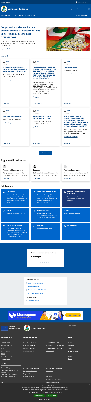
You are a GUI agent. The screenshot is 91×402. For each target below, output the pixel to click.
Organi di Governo (6, 342)
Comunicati (71, 345)
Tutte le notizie (45, 153)
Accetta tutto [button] (39, 395)
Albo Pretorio (49, 371)
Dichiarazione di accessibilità (53, 379)
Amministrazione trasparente (54, 368)
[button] (46, 399)
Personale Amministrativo (8, 357)
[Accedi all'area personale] (82, 2)
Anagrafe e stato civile (29, 342)
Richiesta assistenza (28, 377)
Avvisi (5, 23)
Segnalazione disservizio (30, 371)
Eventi (70, 359)
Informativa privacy (51, 374)
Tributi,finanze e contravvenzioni (55, 345)
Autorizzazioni (50, 351)
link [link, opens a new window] (61, 392)
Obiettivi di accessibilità (52, 382)
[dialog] (45, 392)
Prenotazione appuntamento (31, 368)
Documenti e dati (5, 360)
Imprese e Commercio (29, 345)
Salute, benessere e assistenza (54, 348)
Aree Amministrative (6, 345)
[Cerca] (88, 9)
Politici (3, 354)
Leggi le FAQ (26, 374)
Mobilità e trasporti (28, 351)
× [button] (89, 384)
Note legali (49, 377)
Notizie (70, 342)
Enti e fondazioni (5, 351)
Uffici (2, 348)
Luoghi (70, 356)
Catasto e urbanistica (29, 348)
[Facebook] (74, 9)
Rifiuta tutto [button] (52, 395)
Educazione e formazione (52, 342)
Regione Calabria (5, 2)
